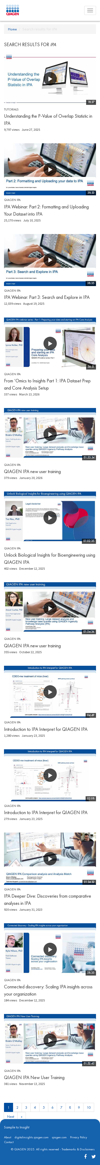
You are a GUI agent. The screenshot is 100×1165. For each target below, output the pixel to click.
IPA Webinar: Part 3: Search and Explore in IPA (47, 297)
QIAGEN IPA (12, 200)
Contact (9, 1142)
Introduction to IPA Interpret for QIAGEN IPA (45, 729)
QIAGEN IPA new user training (32, 471)
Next (10, 1116)
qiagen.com (59, 1137)
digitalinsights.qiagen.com (32, 1137)
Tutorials (11, 109)
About (7, 1137)
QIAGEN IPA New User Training (34, 1077)
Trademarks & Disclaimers (78, 1149)
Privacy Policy (78, 1137)
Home (12, 29)
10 (89, 1107)
